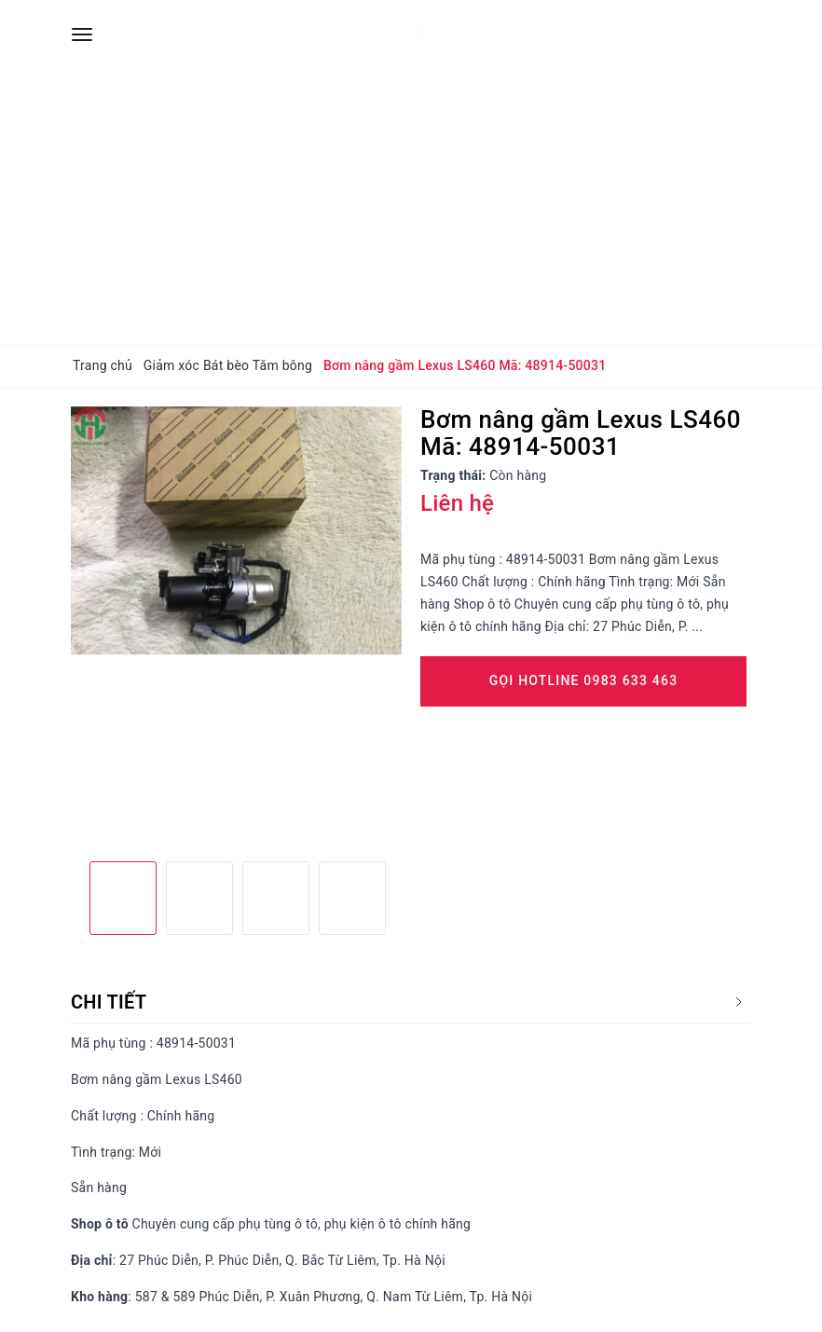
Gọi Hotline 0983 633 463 (583, 680)
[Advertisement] (411, 205)
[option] (236, 530)
